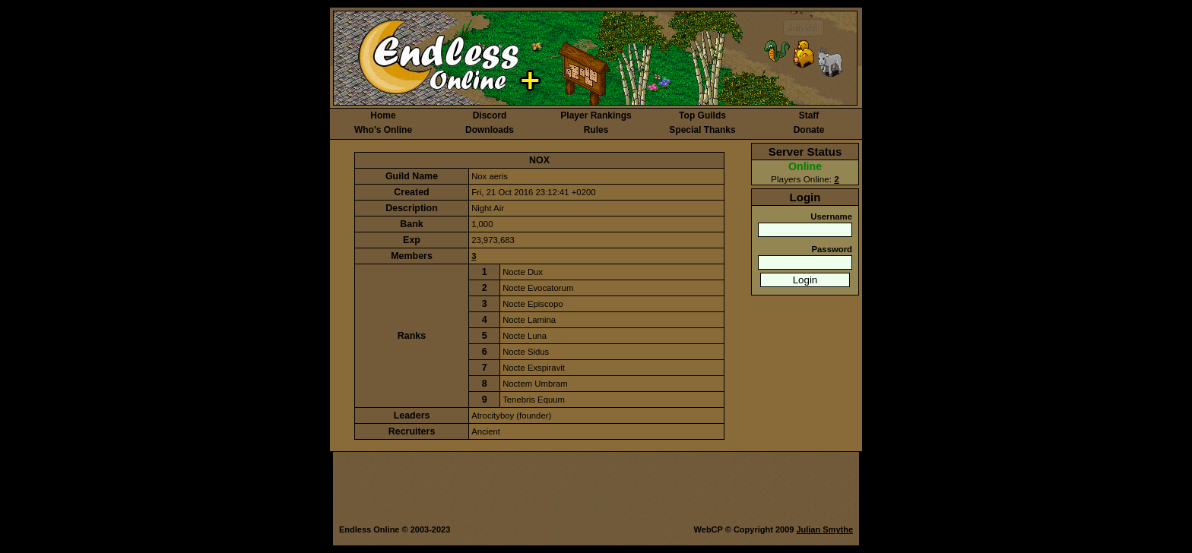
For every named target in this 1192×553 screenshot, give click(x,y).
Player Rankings (595, 115)
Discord (490, 115)
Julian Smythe (824, 529)
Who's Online (383, 130)
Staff (809, 115)
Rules (596, 130)
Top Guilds (702, 115)
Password (831, 249)
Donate (809, 130)
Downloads (489, 130)
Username (831, 216)
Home (382, 115)
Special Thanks (702, 130)
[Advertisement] (595, 489)
